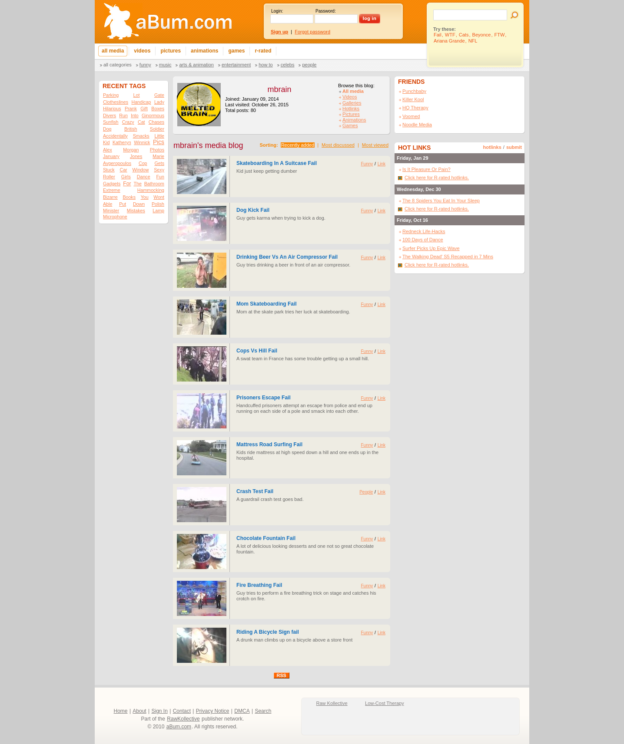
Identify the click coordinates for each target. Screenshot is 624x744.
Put (122, 204)
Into (135, 115)
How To (265, 64)
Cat (141, 122)
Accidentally (115, 135)
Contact (182, 711)
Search (263, 711)
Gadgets (111, 183)
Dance (143, 176)
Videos (349, 96)
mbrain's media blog (208, 145)
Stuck (109, 169)
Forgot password (312, 31)
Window (141, 169)
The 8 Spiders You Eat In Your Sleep (441, 200)
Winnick (142, 142)
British (130, 129)
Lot (136, 95)
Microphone (115, 216)
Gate (159, 95)
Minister (111, 210)
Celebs (288, 64)
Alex (107, 149)
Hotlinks (350, 108)
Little (159, 135)
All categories (117, 64)
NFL (473, 40)
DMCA (241, 711)
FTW (500, 34)
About (139, 711)
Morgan (131, 149)
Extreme (111, 190)
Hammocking (150, 190)
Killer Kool (413, 99)
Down (139, 204)
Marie (158, 156)
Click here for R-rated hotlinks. (437, 177)
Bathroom (154, 183)
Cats (464, 34)
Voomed (411, 116)
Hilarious (112, 108)
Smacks (141, 135)
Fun (160, 176)
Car (123, 169)
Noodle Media (417, 124)
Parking (111, 95)
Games (350, 125)
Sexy (159, 169)
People (309, 64)
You (145, 197)
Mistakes (136, 210)
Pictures (351, 114)
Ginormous (153, 115)
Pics (158, 142)
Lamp (158, 210)
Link (381, 163)
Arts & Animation (196, 64)
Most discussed (338, 145)
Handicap (141, 102)
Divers (109, 115)
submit (514, 147)
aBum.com (178, 727)
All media (353, 91)
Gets (159, 163)
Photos (157, 149)
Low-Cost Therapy (384, 703)
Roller (109, 176)
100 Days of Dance (422, 239)
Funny (145, 64)
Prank (131, 108)
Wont (158, 197)
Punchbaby (414, 91)
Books (129, 197)
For (127, 184)
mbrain (279, 89)
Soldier (157, 129)
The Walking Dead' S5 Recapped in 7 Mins (447, 256)
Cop (143, 163)
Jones (136, 156)
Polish (158, 204)
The (137, 183)
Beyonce (481, 34)
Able (107, 204)
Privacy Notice (212, 711)
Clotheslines (115, 102)
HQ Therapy (415, 107)
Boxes (157, 108)
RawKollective (183, 719)
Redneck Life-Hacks (423, 231)
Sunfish (111, 122)
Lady (159, 102)
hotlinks (492, 147)
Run (123, 115)
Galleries (351, 102)
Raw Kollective (332, 703)
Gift (144, 108)
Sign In (160, 711)
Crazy (128, 122)
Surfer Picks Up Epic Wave (431, 248)
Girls (126, 176)
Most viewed (375, 145)
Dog (107, 129)
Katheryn (122, 142)
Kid (106, 142)
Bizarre (110, 197)
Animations (354, 119)
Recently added (297, 145)
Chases (156, 122)
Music (165, 64)
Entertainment (236, 64)
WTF (450, 34)
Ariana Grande (449, 40)
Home (121, 711)
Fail (437, 34)
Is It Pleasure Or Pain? (426, 169)
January (111, 156)
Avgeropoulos (117, 163)
